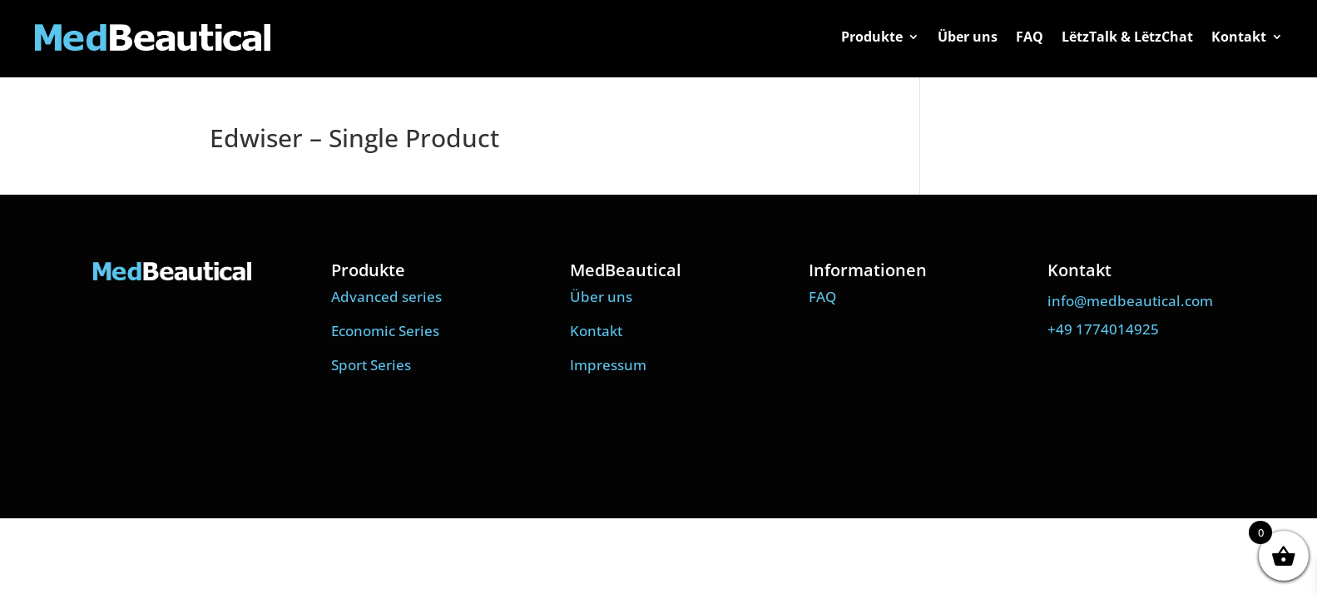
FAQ (1029, 38)
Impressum (608, 364)
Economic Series (385, 330)
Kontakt (1238, 38)
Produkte (872, 38)
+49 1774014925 (1103, 329)
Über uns (968, 38)
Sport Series (371, 364)
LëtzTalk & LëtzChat (1127, 38)
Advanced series (386, 296)
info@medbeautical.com (1130, 300)
